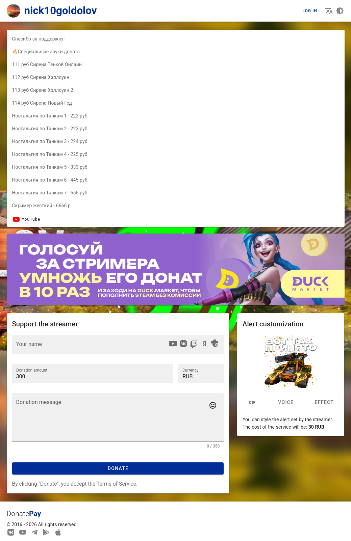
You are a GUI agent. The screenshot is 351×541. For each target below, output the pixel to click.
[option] (173, 343)
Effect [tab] (324, 402)
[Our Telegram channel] (34, 532)
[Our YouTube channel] (23, 532)
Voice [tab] (286, 402)
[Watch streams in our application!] (58, 532)
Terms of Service (116, 484)
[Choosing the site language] (329, 11)
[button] (201, 373)
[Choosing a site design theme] (340, 11)
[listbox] (193, 344)
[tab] (252, 403)
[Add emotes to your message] (213, 405)
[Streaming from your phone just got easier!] (46, 532)
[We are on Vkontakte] (11, 532)
